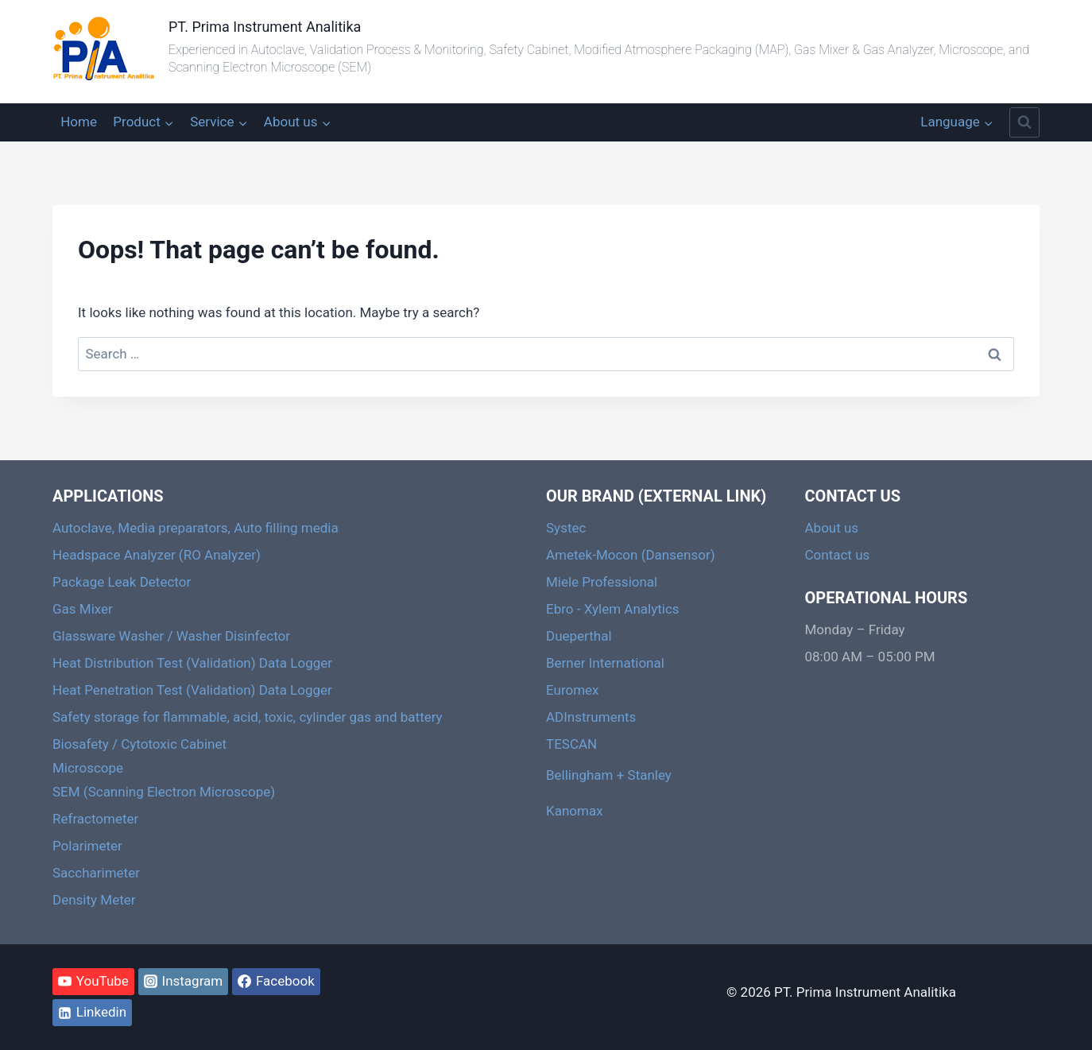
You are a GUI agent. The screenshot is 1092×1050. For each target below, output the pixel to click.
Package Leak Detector (121, 582)
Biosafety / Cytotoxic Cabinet (139, 744)
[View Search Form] (1024, 122)
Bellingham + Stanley (609, 775)
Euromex (572, 690)
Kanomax (574, 811)
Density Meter (93, 900)
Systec (566, 528)
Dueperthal (579, 636)
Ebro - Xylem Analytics (613, 609)
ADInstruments (591, 717)
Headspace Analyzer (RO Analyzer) (156, 555)
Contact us (837, 555)
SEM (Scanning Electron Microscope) (163, 792)
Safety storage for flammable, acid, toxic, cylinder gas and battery (247, 717)
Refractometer (95, 819)
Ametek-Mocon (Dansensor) (630, 555)
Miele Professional (601, 582)
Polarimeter (87, 846)
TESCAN (571, 744)
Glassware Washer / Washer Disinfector (171, 636)
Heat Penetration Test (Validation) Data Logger (192, 690)
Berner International (605, 663)
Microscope (87, 768)
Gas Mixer (82, 609)
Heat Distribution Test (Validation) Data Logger (192, 663)
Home (78, 122)
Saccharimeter (96, 873)
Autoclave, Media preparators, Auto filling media (195, 528)
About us (832, 528)
